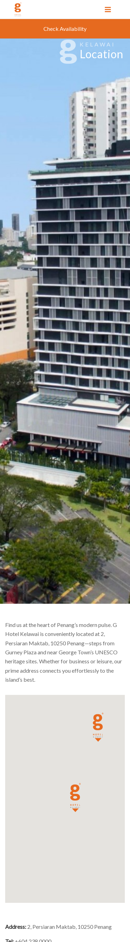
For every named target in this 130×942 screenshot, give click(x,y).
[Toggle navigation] (108, 9)
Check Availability (65, 28)
